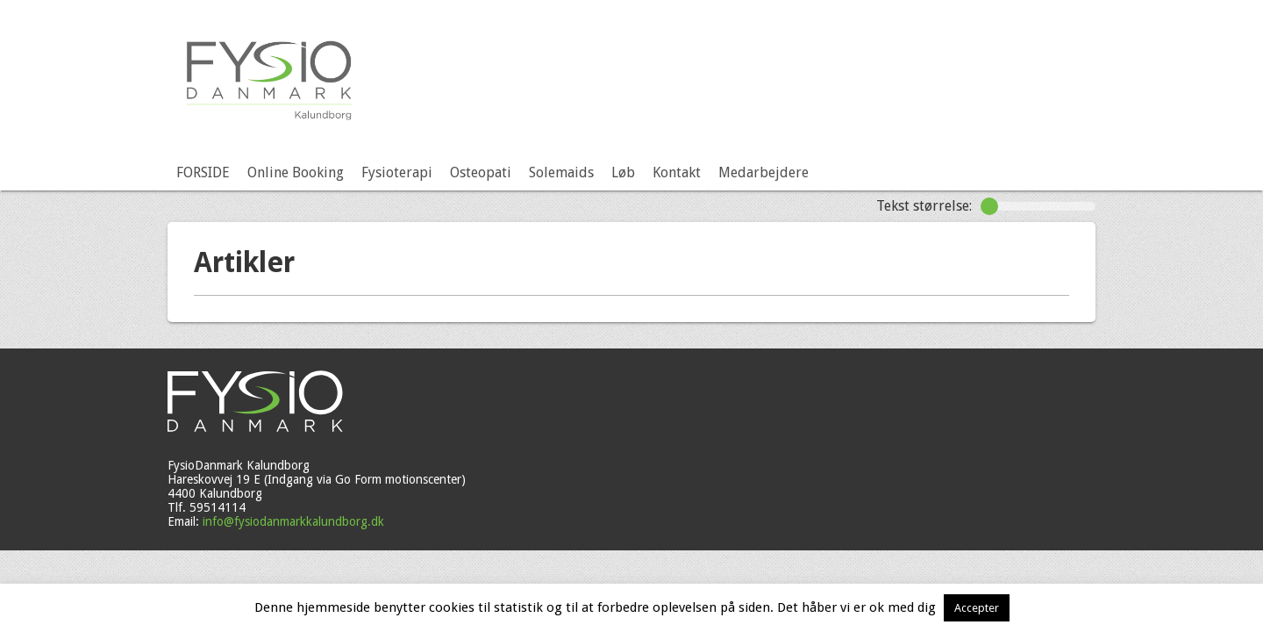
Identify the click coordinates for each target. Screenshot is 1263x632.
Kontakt (677, 172)
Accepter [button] (976, 607)
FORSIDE (203, 172)
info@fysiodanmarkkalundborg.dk (293, 521)
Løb (623, 172)
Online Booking (295, 172)
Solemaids (561, 172)
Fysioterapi (396, 172)
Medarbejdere (763, 172)
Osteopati (480, 172)
